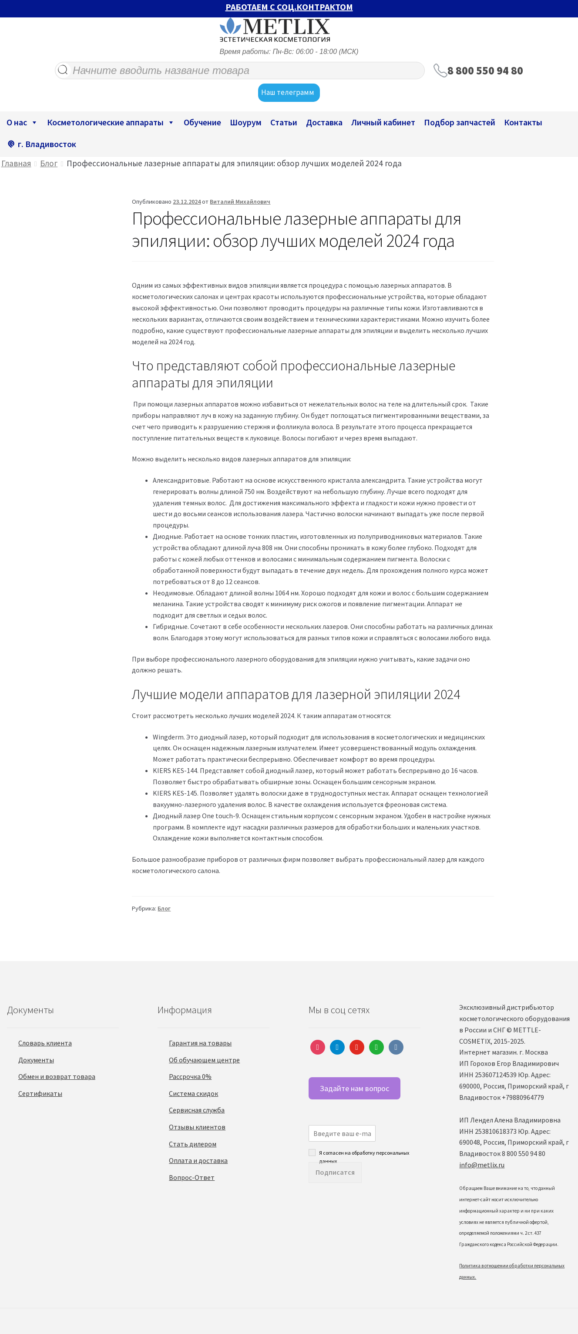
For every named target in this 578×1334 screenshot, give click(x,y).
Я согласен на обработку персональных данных (364, 1152)
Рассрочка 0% (190, 1076)
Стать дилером (192, 1143)
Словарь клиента (45, 1042)
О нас (22, 122)
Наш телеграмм (289, 93)
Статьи (283, 122)
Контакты (523, 122)
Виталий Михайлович (240, 201)
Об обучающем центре (204, 1059)
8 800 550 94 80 (485, 70)
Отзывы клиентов (197, 1126)
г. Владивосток (47, 143)
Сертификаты (40, 1093)
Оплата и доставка (198, 1160)
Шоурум (246, 122)
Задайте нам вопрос (354, 1088)
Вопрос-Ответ (192, 1177)
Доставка (324, 122)
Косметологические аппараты (111, 122)
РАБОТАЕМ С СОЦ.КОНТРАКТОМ (289, 6)
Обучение (202, 122)
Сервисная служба (197, 1110)
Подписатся (335, 1172)
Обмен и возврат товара (56, 1076)
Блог (48, 163)
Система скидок (193, 1093)
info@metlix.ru (481, 1164)
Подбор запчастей (459, 122)
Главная (16, 163)
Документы (36, 1059)
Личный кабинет (383, 122)
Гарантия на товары (200, 1042)
